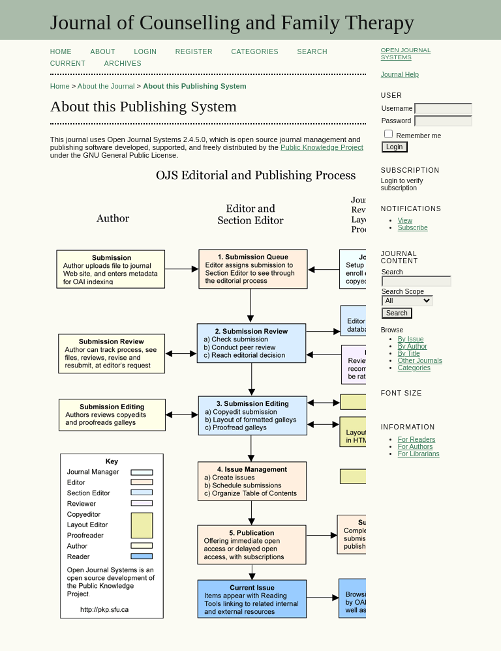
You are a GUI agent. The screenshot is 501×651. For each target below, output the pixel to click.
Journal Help (400, 74)
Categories (414, 367)
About (103, 51)
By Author (412, 346)
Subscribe (413, 227)
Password (397, 120)
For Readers (417, 439)
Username (397, 108)
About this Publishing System (195, 86)
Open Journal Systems (406, 53)
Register (194, 51)
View (405, 220)
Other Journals (420, 360)
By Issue (411, 339)
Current (67, 63)
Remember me (419, 135)
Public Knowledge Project (322, 147)
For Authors (415, 446)
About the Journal (106, 86)
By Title (409, 353)
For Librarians (419, 453)
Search (312, 51)
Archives (123, 63)
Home (61, 51)
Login (145, 51)
